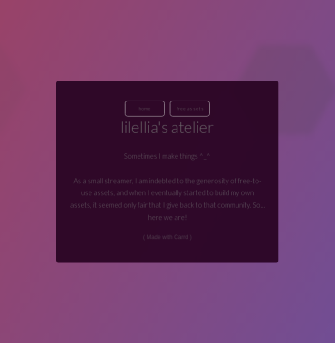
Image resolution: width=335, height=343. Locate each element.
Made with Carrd (167, 236)
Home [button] (145, 108)
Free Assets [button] (190, 108)
